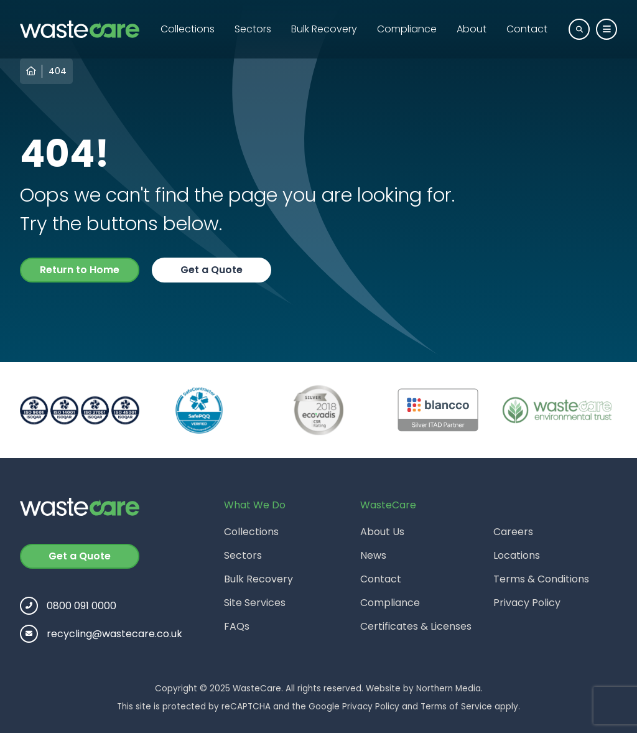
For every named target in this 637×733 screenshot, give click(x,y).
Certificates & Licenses (416, 626)
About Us (382, 532)
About (471, 29)
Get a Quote (211, 270)
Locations (516, 555)
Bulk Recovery (324, 29)
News (373, 555)
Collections (187, 29)
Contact (526, 29)
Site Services (255, 602)
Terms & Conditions (541, 579)
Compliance (407, 29)
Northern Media (448, 688)
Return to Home (79, 270)
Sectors (253, 29)
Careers (513, 532)
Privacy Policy (526, 602)
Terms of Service (456, 706)
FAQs (236, 626)
